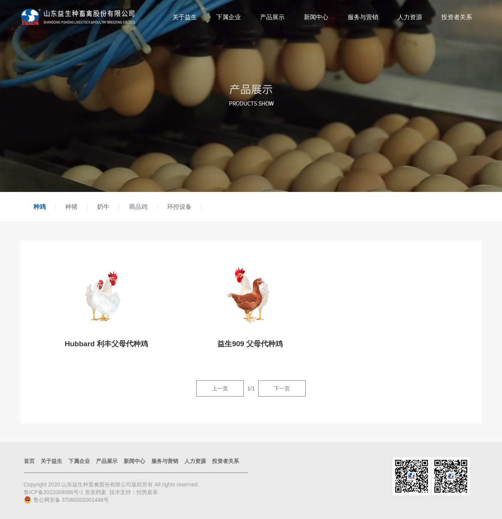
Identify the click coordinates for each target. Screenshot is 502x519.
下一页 (282, 388)
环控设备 (179, 207)
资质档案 (95, 492)
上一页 (220, 388)
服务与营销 (363, 17)
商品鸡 (138, 207)
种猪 (71, 207)
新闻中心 (316, 17)
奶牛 (103, 207)
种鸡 (39, 207)
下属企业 (228, 17)
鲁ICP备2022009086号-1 (54, 492)
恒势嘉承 (147, 492)
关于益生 (184, 17)
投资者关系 (456, 17)
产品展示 (272, 17)
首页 (29, 461)
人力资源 (410, 17)
